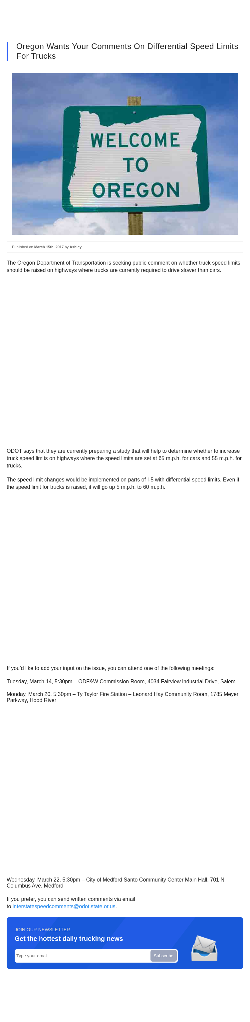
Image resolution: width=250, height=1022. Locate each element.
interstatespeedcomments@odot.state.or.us (64, 906)
